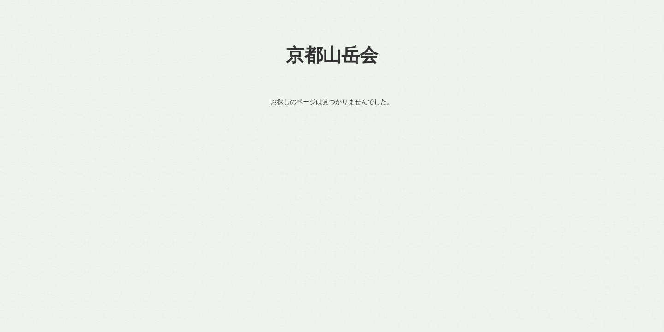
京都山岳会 (332, 55)
